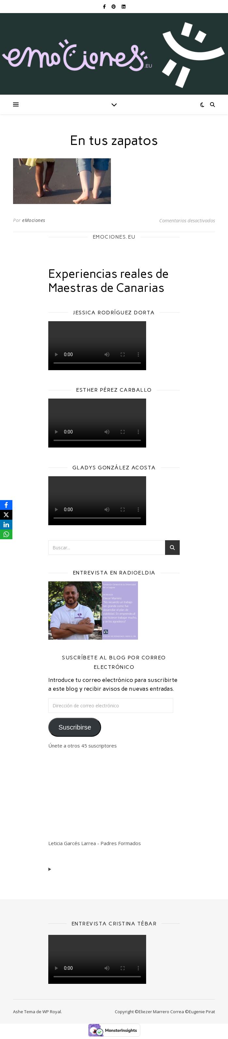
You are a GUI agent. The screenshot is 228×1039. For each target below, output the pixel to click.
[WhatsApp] (6, 534)
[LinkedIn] (6, 524)
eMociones (33, 220)
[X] (6, 515)
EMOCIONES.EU (114, 237)
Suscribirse (74, 727)
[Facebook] (6, 505)
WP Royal (51, 1012)
